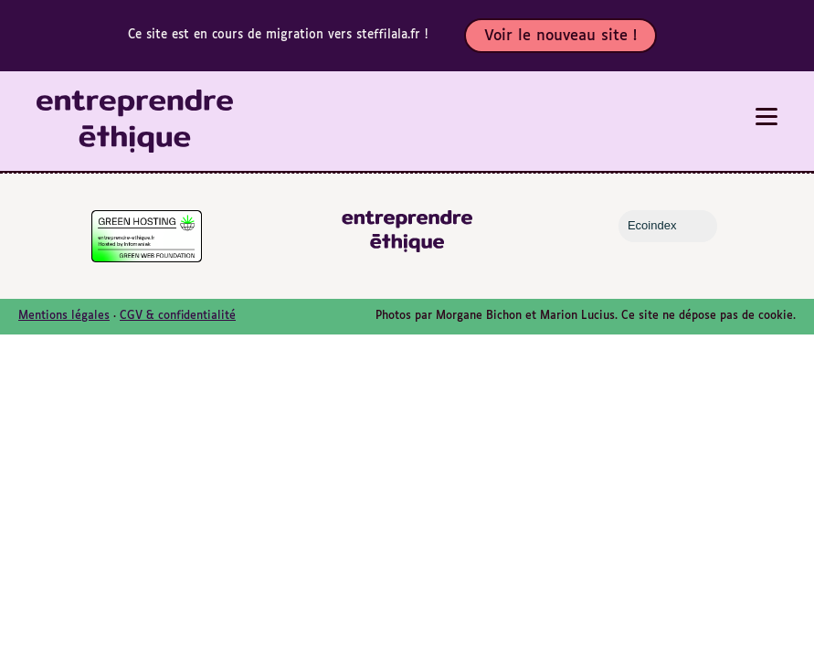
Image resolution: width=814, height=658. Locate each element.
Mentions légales (64, 316)
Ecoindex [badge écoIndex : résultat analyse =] (667, 226)
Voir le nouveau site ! (560, 36)
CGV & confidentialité (178, 316)
